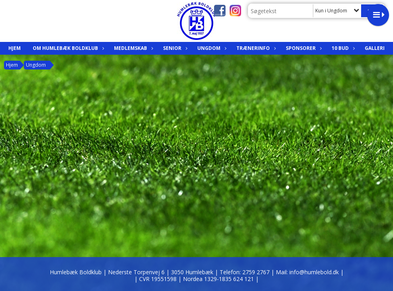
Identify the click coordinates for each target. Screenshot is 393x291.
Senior (174, 48)
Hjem (14, 48)
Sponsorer (303, 48)
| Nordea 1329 (218, 279)
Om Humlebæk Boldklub (67, 48)
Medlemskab (132, 48)
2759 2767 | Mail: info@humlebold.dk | (293, 272)
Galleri (375, 48)
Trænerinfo (255, 48)
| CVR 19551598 (156, 279)
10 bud (342, 48)
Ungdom (210, 48)
